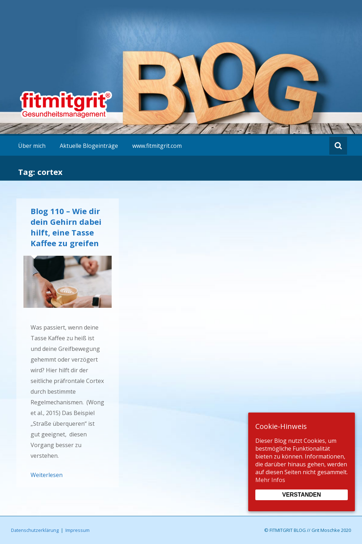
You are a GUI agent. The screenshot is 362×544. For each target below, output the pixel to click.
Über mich (32, 146)
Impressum (77, 530)
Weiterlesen (47, 475)
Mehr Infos (270, 480)
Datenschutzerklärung (35, 530)
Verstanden (301, 495)
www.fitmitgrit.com (157, 146)
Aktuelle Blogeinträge (89, 146)
